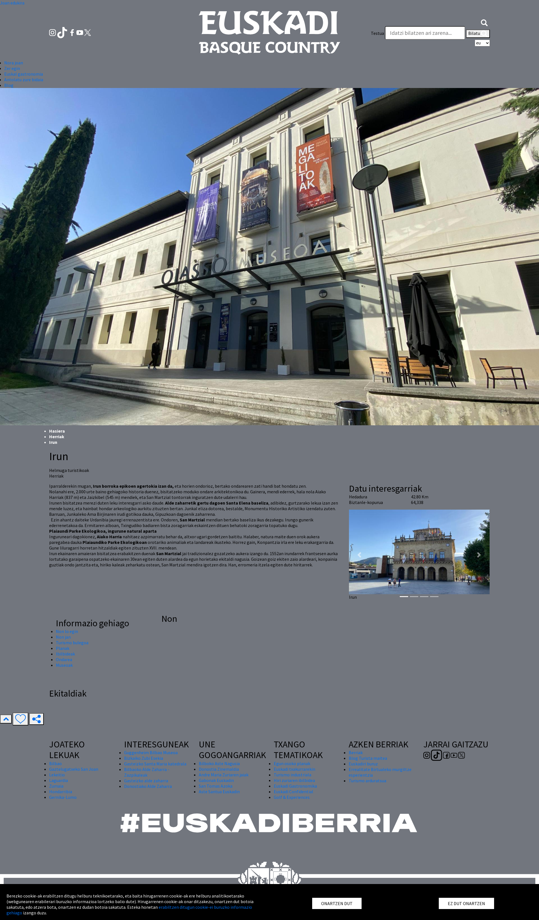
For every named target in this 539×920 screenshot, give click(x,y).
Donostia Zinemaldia (219, 769)
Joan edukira (12, 3)
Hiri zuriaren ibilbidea (294, 780)
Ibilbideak (65, 654)
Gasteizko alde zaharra (146, 780)
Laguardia (58, 780)
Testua (377, 33)
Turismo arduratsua (367, 780)
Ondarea (64, 659)
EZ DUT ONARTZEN (466, 903)
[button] (484, 22)
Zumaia (56, 786)
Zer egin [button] (12, 68)
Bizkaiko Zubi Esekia (143, 758)
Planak (62, 648)
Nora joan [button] (13, 62)
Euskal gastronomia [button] (23, 74)
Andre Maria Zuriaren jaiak (223, 774)
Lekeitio (57, 774)
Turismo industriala (292, 774)
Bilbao (55, 763)
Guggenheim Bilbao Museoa (151, 752)
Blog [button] (8, 85)
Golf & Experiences (292, 797)
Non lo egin (67, 631)
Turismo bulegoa (72, 642)
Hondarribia (60, 791)
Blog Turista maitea (368, 758)
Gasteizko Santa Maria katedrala (155, 764)
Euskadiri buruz (363, 764)
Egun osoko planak (292, 763)
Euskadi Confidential (293, 791)
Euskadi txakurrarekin (294, 769)
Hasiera (57, 431)
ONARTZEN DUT (337, 903)
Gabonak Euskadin (216, 780)
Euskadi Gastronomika (295, 786)
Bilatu (478, 33)
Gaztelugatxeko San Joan (73, 769)
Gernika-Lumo (63, 797)
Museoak (64, 665)
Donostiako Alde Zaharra (148, 786)
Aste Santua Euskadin (219, 791)
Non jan (63, 637)
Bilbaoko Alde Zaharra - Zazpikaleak (146, 772)
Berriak (356, 752)
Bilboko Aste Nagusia (219, 763)
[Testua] (425, 33)
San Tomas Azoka (215, 786)
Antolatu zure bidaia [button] (23, 79)
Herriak (56, 436)
